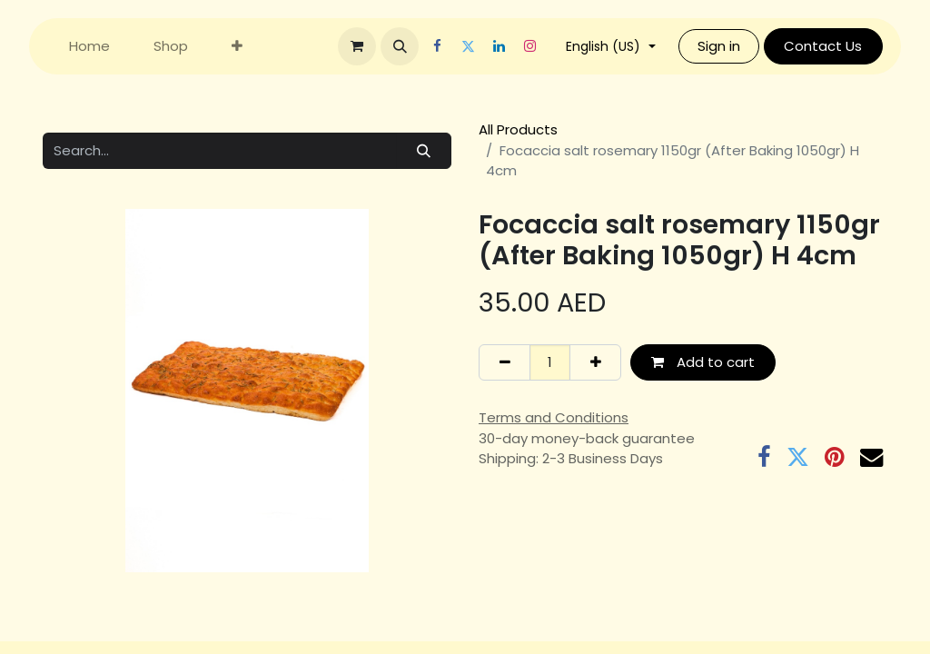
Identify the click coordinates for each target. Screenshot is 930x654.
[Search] (424, 151)
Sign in (729, 45)
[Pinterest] (835, 457)
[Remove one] (504, 363)
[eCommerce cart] (368, 46)
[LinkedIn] (509, 46)
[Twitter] (478, 46)
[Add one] (595, 363)
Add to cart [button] (703, 362)
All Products (518, 129)
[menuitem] (89, 46)
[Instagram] (540, 46)
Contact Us (834, 45)
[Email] (871, 457)
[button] (410, 46)
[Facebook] (447, 46)
